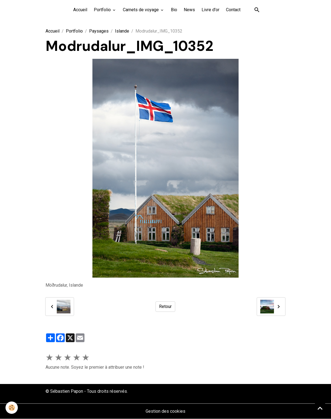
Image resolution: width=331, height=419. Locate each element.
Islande (122, 31)
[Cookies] (11, 407)
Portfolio (103, 9)
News (189, 9)
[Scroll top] (320, 408)
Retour (165, 306)
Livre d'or (210, 9)
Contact (233, 9)
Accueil (80, 9)
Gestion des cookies (165, 411)
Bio (174, 9)
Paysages (99, 31)
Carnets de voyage (141, 9)
